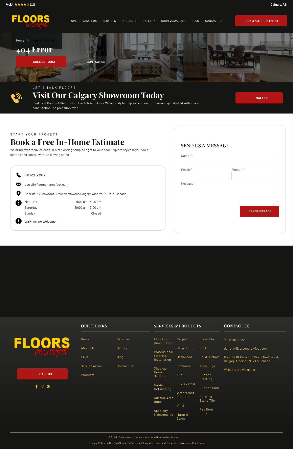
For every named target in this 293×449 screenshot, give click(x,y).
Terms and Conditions (192, 443)
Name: (185, 155)
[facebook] (36, 387)
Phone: (236, 169)
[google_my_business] (48, 387)
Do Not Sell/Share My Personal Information (130, 443)
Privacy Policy (97, 443)
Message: (188, 183)
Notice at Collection (167, 443)
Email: (185, 169)
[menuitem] (73, 20)
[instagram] (42, 387)
